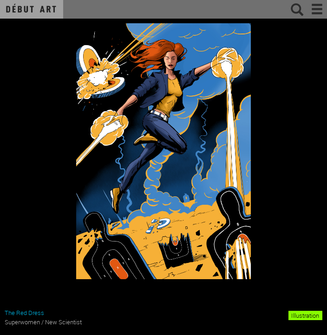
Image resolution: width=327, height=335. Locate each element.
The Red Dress (24, 312)
